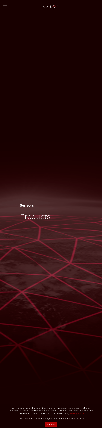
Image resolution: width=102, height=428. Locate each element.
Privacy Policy (77, 417)
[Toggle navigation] (5, 6)
